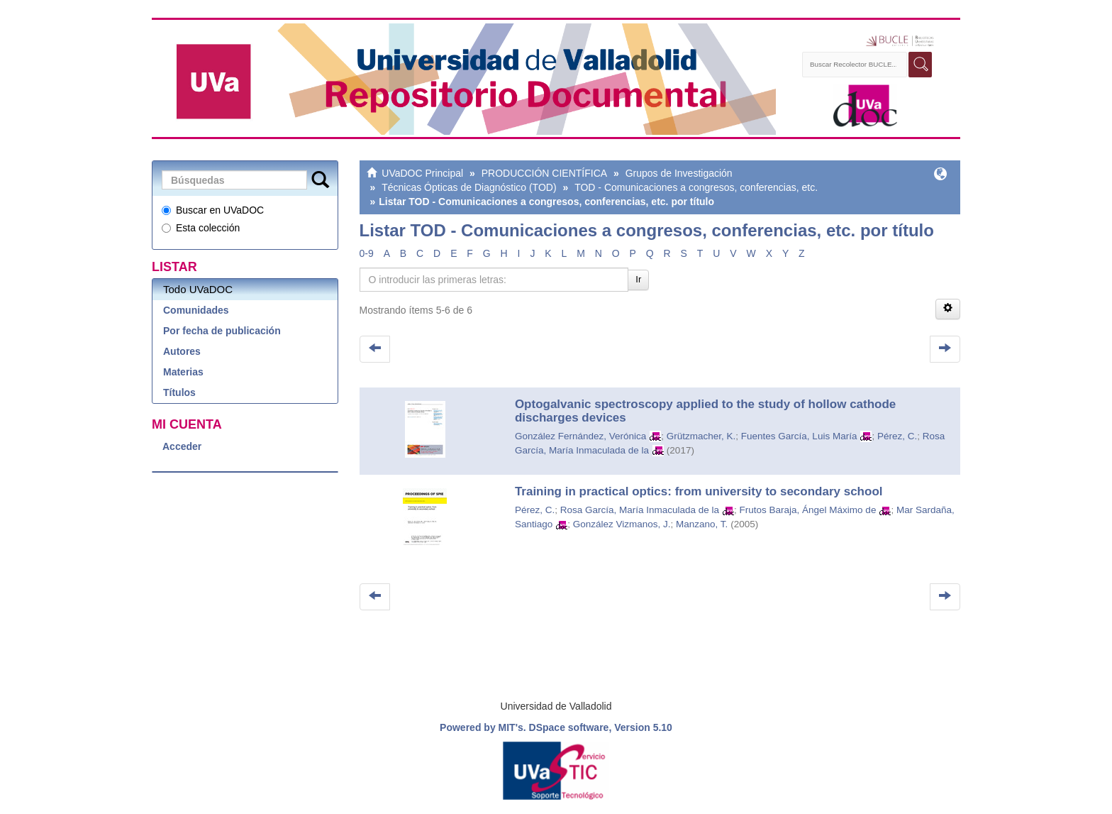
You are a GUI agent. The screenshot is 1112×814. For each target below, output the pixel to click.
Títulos (179, 392)
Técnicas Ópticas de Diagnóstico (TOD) (469, 187)
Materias (183, 372)
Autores (182, 351)
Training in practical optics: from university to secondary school (699, 491)
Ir (638, 279)
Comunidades (196, 310)
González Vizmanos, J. (622, 524)
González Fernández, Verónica (580, 436)
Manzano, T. (702, 524)
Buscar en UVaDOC (213, 210)
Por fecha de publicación (222, 330)
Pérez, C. (897, 436)
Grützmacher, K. (701, 436)
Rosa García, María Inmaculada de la (639, 510)
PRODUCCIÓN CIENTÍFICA (544, 173)
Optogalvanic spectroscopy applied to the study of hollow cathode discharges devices (705, 410)
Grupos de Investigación (679, 173)
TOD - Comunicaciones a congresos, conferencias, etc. (696, 187)
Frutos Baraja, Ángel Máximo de (808, 510)
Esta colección (201, 227)
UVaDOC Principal (422, 173)
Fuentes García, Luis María (799, 436)
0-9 (367, 253)
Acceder (181, 446)
